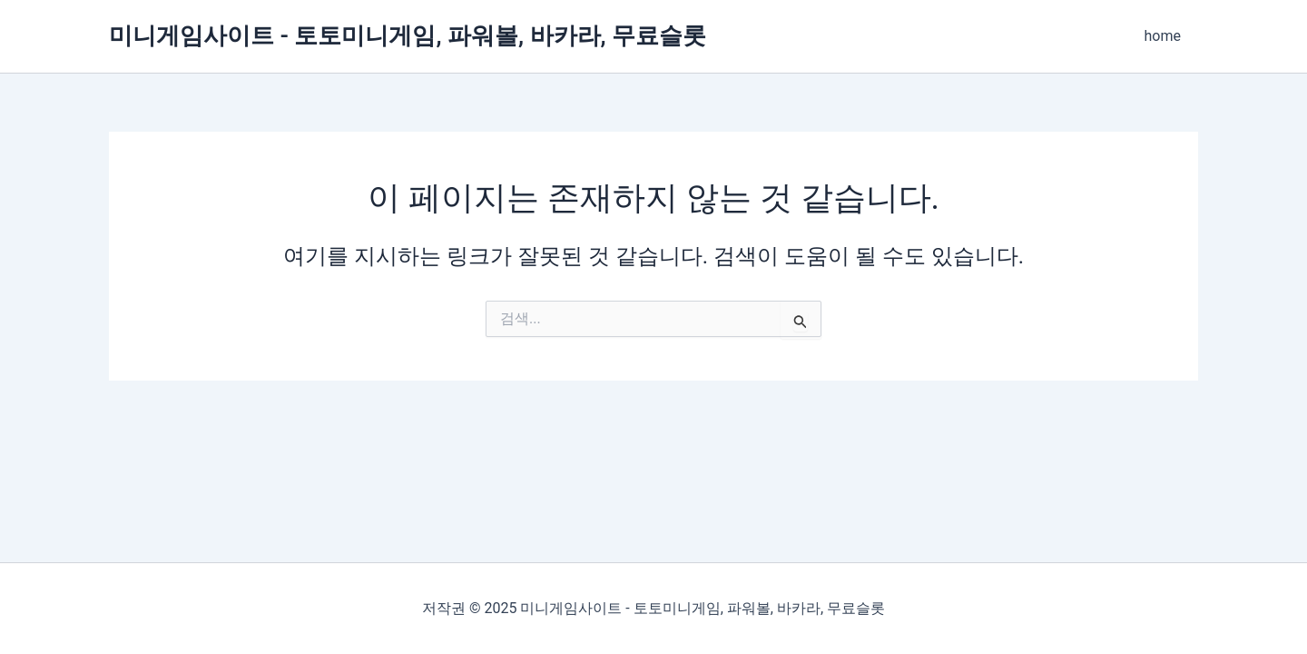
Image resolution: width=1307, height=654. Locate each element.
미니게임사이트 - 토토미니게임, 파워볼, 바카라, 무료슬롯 (407, 35)
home (1165, 36)
